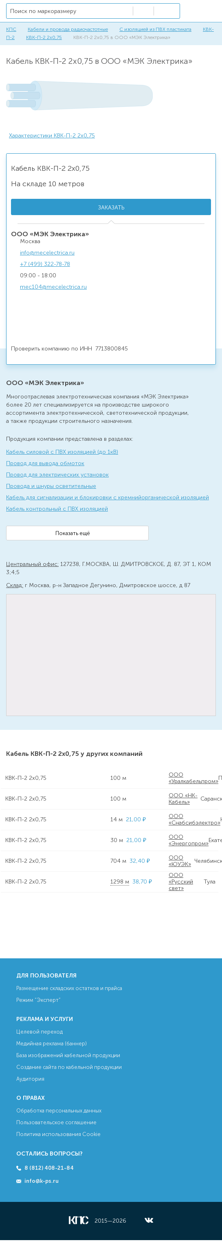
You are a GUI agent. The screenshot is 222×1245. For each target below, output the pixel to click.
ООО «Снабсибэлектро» (194, 819)
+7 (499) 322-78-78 (45, 264)
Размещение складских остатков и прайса (69, 988)
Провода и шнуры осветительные (51, 486)
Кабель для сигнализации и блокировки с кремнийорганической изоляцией (107, 497)
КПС (11, 29)
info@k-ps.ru (41, 1181)
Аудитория (30, 1079)
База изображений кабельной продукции (68, 1055)
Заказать (111, 207)
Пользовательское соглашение (56, 1122)
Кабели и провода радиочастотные (68, 29)
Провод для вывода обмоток (45, 463)
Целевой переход (39, 1032)
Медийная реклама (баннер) (51, 1043)
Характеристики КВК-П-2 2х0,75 (52, 135)
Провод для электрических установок (57, 474)
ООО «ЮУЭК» (180, 861)
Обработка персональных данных (58, 1111)
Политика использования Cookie (58, 1134)
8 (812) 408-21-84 (49, 1168)
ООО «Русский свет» (181, 882)
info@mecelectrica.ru (47, 252)
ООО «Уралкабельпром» (193, 778)
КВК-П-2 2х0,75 (44, 37)
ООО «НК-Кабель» (183, 798)
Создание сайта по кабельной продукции (69, 1067)
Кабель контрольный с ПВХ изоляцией (57, 508)
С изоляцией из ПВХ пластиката (155, 29)
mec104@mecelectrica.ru (53, 286)
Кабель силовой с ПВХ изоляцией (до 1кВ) (62, 451)
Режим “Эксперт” (38, 1000)
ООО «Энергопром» (189, 840)
